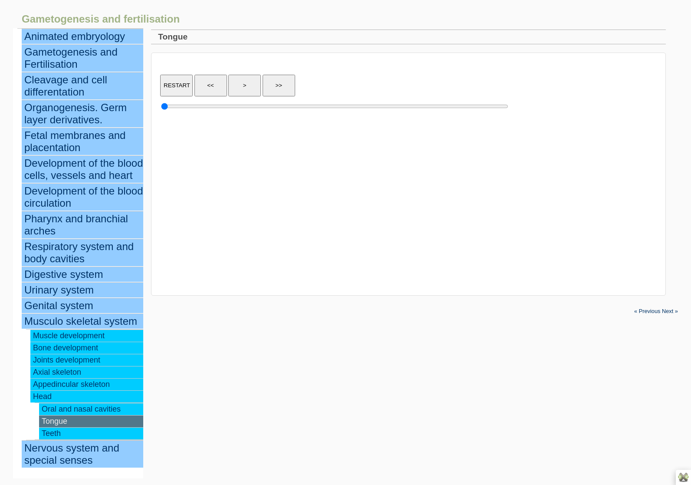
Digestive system (63, 274)
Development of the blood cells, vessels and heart (83, 169)
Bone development (65, 347)
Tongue (54, 421)
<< (210, 85)
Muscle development (69, 335)
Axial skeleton (57, 372)
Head (42, 396)
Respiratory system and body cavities (79, 252)
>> (278, 85)
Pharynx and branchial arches (76, 225)
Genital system (58, 305)
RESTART (177, 85)
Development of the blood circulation (83, 197)
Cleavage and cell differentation (65, 86)
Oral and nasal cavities (81, 409)
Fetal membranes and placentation (74, 141)
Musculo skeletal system (80, 321)
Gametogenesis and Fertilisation (71, 58)
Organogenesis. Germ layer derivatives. (75, 113)
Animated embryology (74, 36)
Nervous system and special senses (71, 454)
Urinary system (59, 290)
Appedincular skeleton (71, 384)
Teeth (51, 433)
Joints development (66, 360)
